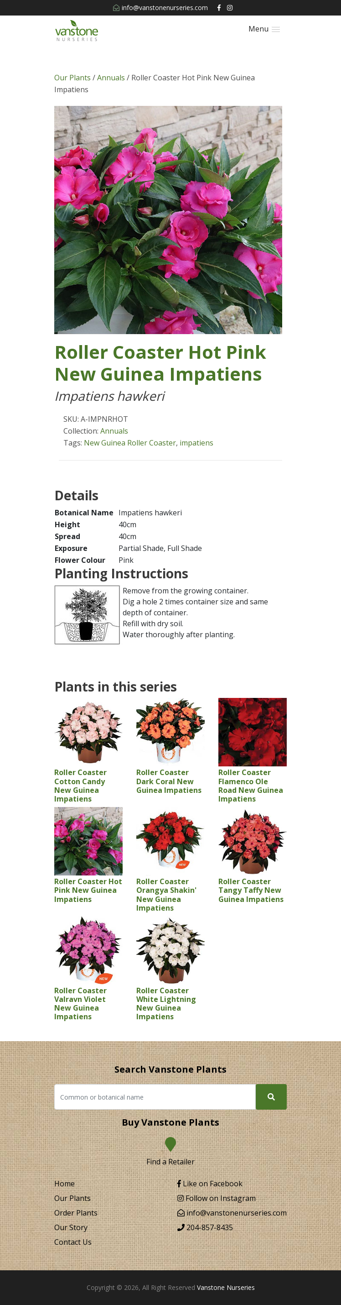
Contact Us (73, 1242)
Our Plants (72, 78)
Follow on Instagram (216, 1198)
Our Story (71, 1227)
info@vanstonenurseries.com (160, 7)
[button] (264, 29)
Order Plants (76, 1213)
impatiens (196, 443)
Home (64, 1184)
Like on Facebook (210, 1184)
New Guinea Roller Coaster (130, 443)
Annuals (111, 78)
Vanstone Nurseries (226, 1287)
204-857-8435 (205, 1227)
